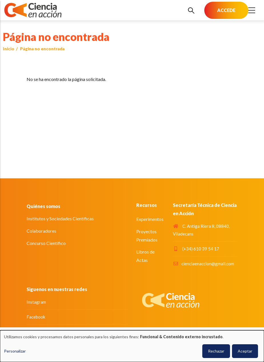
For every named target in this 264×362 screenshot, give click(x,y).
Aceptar (245, 351)
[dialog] (132, 346)
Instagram (36, 301)
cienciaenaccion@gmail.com (203, 263)
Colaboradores (41, 231)
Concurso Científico (46, 243)
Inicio (8, 48)
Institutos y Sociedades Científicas (60, 218)
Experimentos (149, 219)
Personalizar (15, 351)
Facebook (36, 316)
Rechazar (216, 351)
